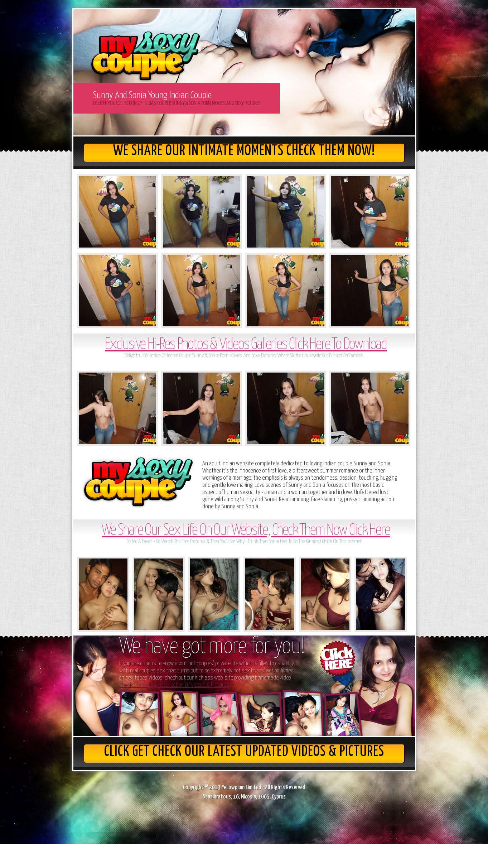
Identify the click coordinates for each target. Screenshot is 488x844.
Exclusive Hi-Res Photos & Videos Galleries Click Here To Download (246, 344)
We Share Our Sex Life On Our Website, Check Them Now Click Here (246, 530)
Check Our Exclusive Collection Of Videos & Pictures (174, 685)
